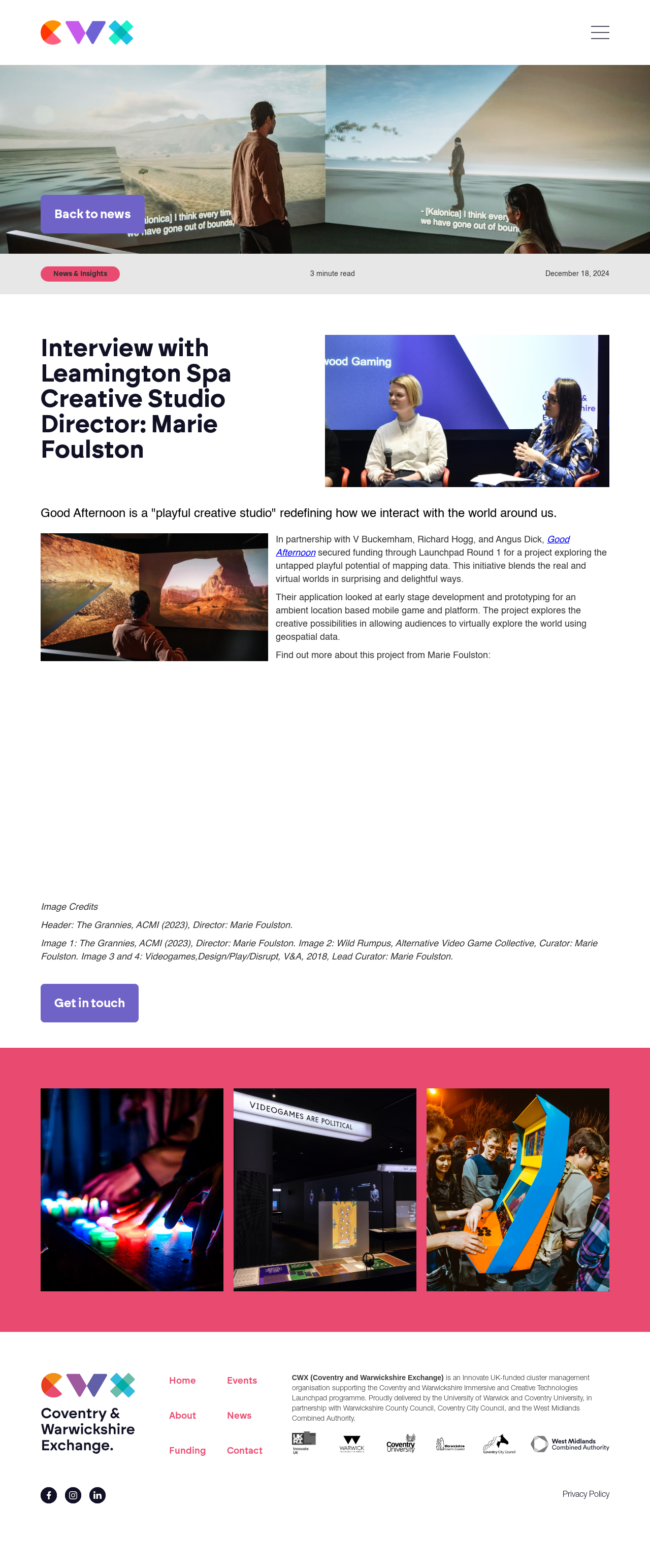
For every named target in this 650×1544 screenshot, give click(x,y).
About (182, 1415)
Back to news (92, 214)
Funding (187, 1450)
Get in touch (89, 1003)
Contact (245, 1450)
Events (242, 1380)
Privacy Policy (586, 1495)
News (239, 1415)
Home (182, 1380)
